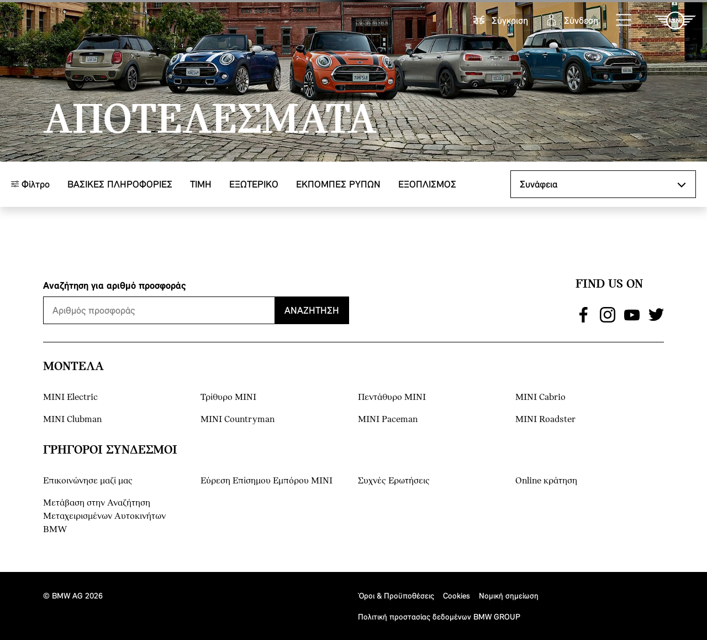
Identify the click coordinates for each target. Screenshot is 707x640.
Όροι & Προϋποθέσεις (396, 595)
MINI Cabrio (540, 397)
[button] (624, 20)
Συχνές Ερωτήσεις (394, 481)
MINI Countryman (238, 419)
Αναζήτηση (311, 310)
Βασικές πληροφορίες (119, 184)
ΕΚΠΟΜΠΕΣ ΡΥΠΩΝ (338, 184)
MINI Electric (70, 397)
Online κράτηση (546, 481)
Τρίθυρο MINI (228, 397)
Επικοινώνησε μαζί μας (88, 481)
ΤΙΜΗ (201, 184)
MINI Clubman (72, 419)
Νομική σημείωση (509, 595)
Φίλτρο (30, 184)
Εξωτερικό (253, 184)
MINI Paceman (388, 419)
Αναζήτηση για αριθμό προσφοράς (114, 285)
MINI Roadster (545, 419)
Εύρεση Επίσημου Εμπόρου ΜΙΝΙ (267, 481)
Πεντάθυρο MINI (392, 397)
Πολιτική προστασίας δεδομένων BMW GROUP (439, 616)
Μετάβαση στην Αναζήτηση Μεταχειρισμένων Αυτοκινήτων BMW (104, 516)
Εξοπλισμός (427, 184)
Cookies (456, 595)
